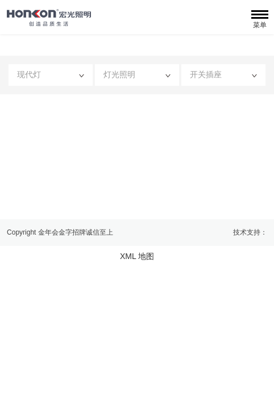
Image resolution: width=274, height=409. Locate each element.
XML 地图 (137, 256)
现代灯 (50, 74)
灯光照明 (137, 74)
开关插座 (223, 74)
